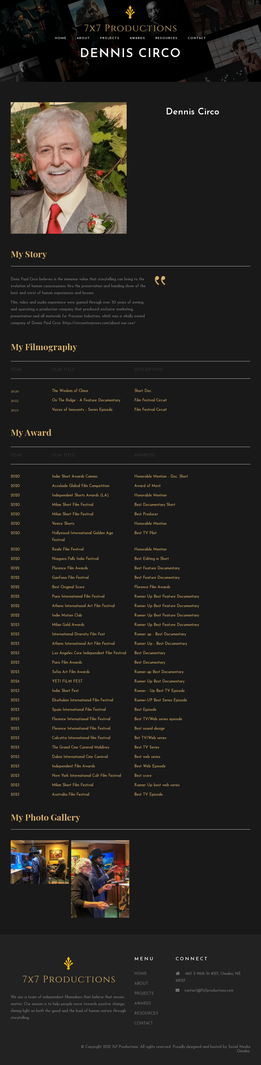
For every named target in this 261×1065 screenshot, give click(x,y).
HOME (61, 38)
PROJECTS (110, 38)
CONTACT (197, 38)
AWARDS (137, 38)
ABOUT (83, 38)
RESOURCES (166, 38)
